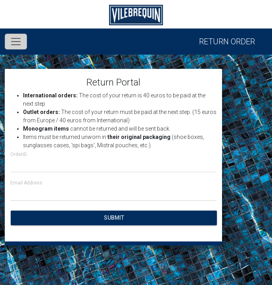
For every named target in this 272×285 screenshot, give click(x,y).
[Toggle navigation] (16, 41)
